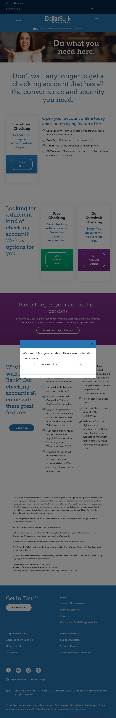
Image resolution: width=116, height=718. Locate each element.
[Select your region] (58, 364)
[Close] (92, 344)
